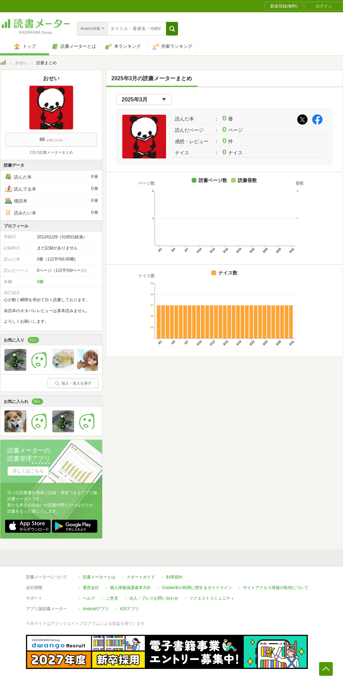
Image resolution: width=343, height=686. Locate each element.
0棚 (40, 281)
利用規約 (174, 577)
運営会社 (91, 588)
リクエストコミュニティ (211, 598)
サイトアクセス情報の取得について (275, 588)
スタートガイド (140, 577)
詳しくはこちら (28, 470)
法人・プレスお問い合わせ (153, 598)
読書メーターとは (99, 577)
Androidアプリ (96, 609)
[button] (172, 29)
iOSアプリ (129, 609)
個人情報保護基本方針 (130, 588)
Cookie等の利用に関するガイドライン (197, 588)
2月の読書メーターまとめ (51, 152)
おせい (21, 62)
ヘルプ (89, 598)
